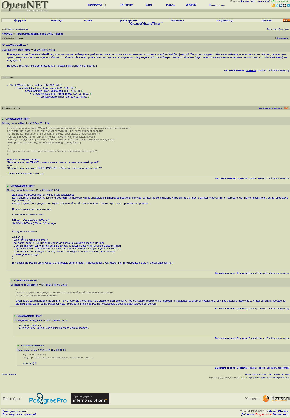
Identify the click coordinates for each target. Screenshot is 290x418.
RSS (286, 108)
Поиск (213, 5)
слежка (267, 20)
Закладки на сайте (14, 411)
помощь (57, 20)
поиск (88, 20)
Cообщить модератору (278, 70)
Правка (261, 70)
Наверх (261, 178)
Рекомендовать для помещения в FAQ (272, 378)
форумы (20, 20)
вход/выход (225, 20)
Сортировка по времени (271, 108)
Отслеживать (282, 38)
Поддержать (263, 414)
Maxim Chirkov (279, 411)
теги (221, 5)
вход (253, 1)
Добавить (247, 414)
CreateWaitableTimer (22, 85)
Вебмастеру (281, 414)
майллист (177, 20)
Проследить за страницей (19, 414)
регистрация (263, 1)
